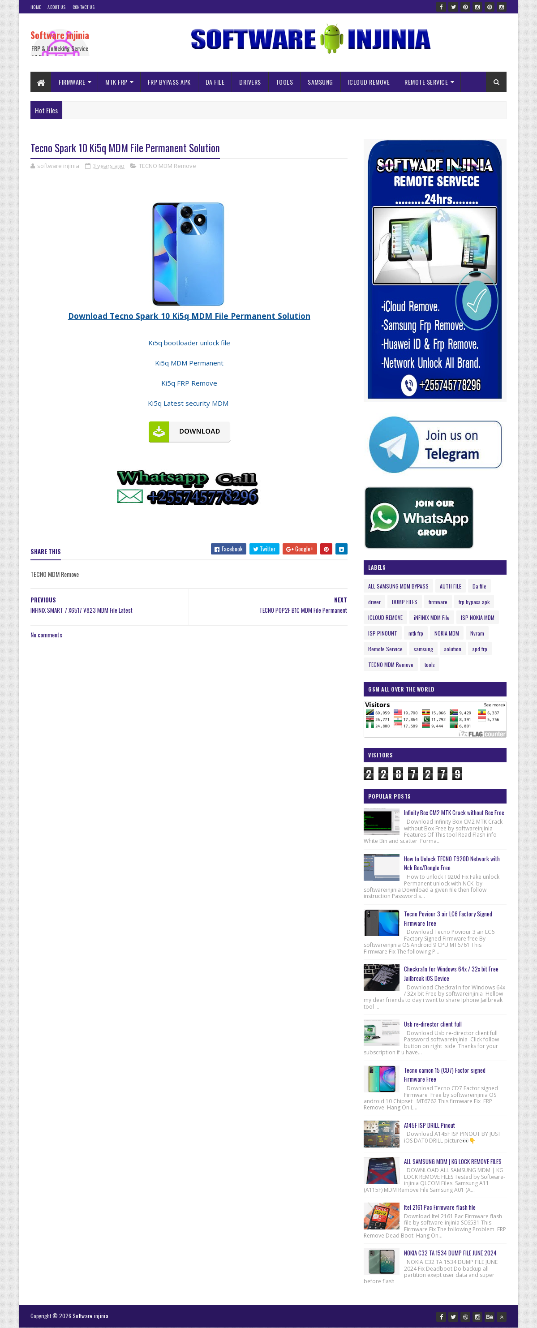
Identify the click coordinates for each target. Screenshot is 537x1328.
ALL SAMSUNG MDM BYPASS (398, 586)
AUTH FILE (450, 586)
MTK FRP (116, 81)
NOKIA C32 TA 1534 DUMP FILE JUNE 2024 (450, 1252)
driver (374, 602)
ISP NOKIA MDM (477, 617)
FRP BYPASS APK (169, 81)
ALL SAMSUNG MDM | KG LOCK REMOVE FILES (453, 1161)
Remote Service (385, 649)
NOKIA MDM (446, 633)
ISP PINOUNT (382, 633)
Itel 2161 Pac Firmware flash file (440, 1207)
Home (35, 7)
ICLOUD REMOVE (369, 81)
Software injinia (59, 35)
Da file (479, 586)
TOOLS (284, 81)
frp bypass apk (474, 602)
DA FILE (215, 81)
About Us (56, 7)
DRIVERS (250, 81)
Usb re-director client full (433, 1023)
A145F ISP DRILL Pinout (429, 1125)
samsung (423, 649)
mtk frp (415, 633)
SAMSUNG (320, 81)
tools (430, 664)
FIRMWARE (72, 81)
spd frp (480, 649)
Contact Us (84, 7)
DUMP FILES (404, 602)
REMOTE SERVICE (426, 81)
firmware (438, 602)
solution (452, 649)
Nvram (477, 633)
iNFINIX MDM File (432, 617)
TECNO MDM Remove (167, 166)
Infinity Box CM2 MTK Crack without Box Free (454, 812)
